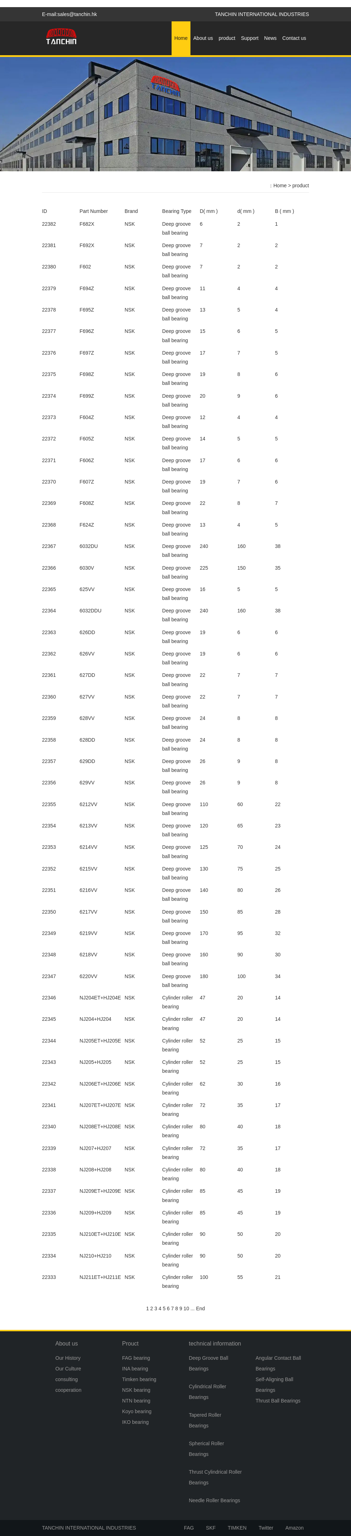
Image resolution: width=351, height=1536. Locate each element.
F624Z (87, 525)
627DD (87, 675)
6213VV (89, 826)
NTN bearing (136, 1401)
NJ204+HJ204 (95, 1019)
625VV (87, 589)
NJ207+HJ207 (95, 1148)
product (227, 38)
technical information (215, 1344)
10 (186, 1308)
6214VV (89, 847)
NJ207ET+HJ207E (100, 1105)
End (200, 1308)
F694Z (87, 288)
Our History (68, 1358)
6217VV (89, 912)
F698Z (87, 374)
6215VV (89, 869)
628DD (87, 740)
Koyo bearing (137, 1411)
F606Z (87, 460)
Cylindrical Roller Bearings (207, 1392)
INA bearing (135, 1369)
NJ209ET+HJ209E (100, 1191)
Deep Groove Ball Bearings (209, 1363)
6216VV (89, 890)
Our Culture (68, 1369)
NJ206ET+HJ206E (100, 1084)
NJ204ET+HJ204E (100, 998)
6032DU (89, 546)
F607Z (87, 482)
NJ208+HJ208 (95, 1169)
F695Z (87, 310)
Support (249, 38)
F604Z (87, 417)
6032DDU (90, 610)
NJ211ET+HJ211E (100, 1277)
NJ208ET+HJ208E (100, 1126)
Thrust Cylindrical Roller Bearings (215, 1477)
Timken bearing (139, 1379)
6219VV (89, 933)
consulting (67, 1379)
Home (181, 38)
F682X (87, 224)
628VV (87, 718)
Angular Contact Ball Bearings (278, 1363)
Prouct (130, 1344)
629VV (87, 782)
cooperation (69, 1390)
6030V (87, 568)
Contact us (294, 38)
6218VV (89, 954)
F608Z (87, 503)
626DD (87, 632)
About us (203, 38)
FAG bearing (136, 1358)
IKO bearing (135, 1422)
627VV (87, 697)
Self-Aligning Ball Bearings (274, 1384)
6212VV (89, 804)
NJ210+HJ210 (95, 1256)
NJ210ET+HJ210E (100, 1234)
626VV (87, 654)
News (270, 38)
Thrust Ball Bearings (278, 1401)
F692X (87, 245)
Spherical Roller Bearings (206, 1449)
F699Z (87, 396)
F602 (85, 267)
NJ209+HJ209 (95, 1213)
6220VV (89, 976)
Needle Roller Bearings (214, 1500)
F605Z (87, 439)
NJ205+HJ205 (95, 1062)
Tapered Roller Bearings (205, 1420)
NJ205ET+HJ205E (100, 1041)
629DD (87, 761)
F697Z (87, 353)
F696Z (87, 331)
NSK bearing (136, 1390)
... (192, 1308)
